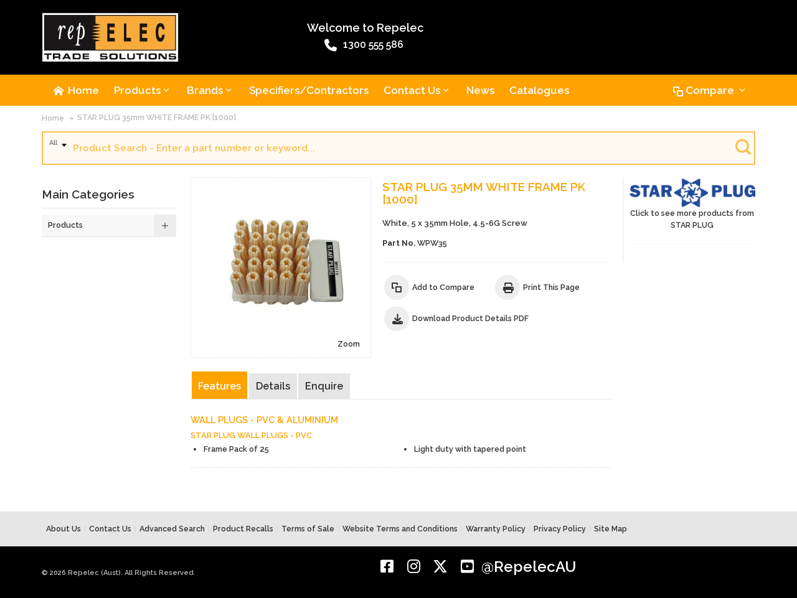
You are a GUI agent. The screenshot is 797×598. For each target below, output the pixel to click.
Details (273, 386)
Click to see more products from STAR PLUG (692, 204)
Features (219, 386)
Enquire (324, 386)
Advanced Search (172, 528)
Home (53, 118)
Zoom (348, 343)
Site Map (610, 528)
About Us (63, 528)
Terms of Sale (307, 528)
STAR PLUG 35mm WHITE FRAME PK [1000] (156, 117)
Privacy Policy (560, 528)
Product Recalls (243, 528)
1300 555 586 (363, 45)
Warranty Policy (496, 528)
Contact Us (110, 528)
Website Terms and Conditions (400, 528)
